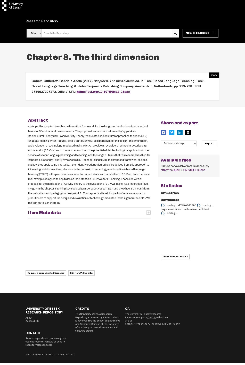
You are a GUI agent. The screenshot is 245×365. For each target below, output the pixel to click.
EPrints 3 (107, 319)
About (29, 320)
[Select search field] (34, 35)
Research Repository (49, 22)
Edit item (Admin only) (81, 275)
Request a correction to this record (46, 275)
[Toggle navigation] (200, 35)
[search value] (107, 35)
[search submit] (175, 35)
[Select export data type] (179, 146)
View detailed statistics (175, 259)
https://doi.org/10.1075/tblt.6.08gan (103, 94)
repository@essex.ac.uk (39, 347)
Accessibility (32, 323)
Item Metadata (44, 215)
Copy (213, 76)
